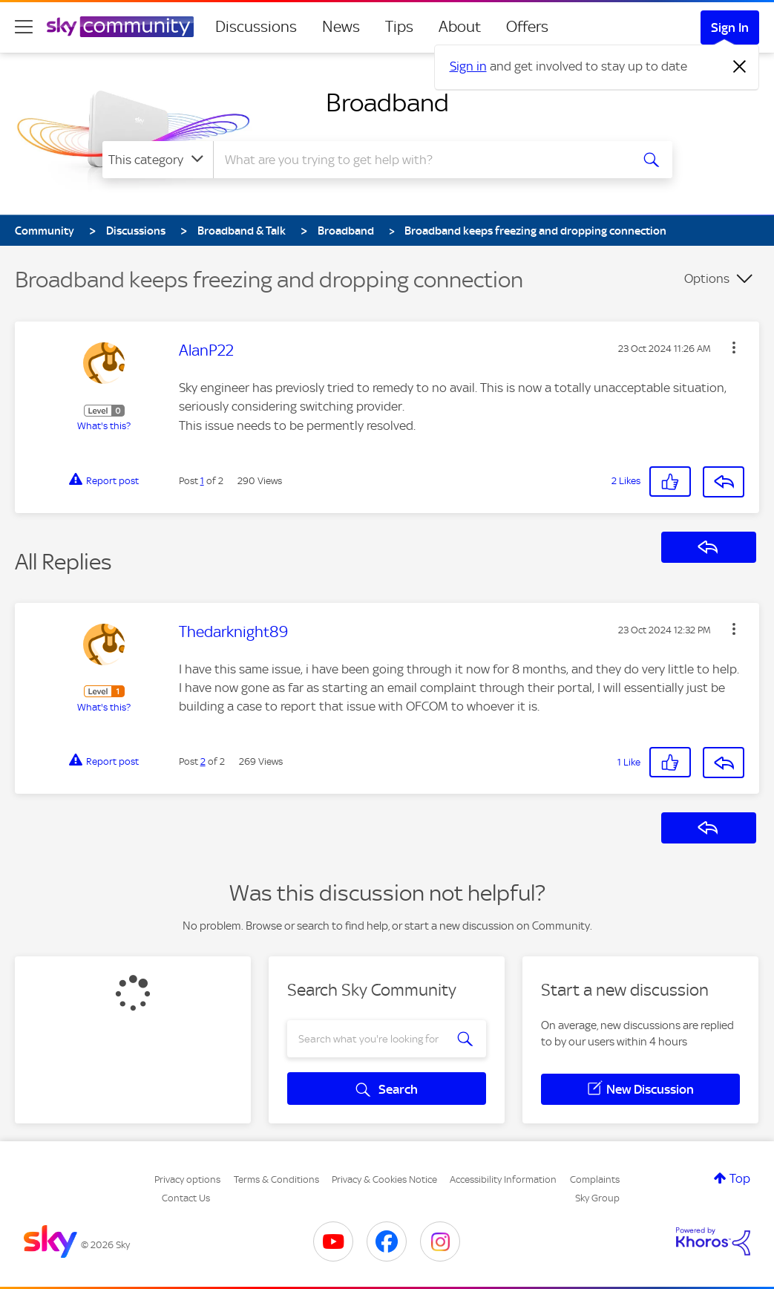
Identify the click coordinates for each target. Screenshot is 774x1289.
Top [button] (739, 1178)
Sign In (730, 27)
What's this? (104, 425)
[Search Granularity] (157, 159)
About (460, 27)
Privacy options (187, 1179)
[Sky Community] (120, 27)
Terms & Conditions (276, 1179)
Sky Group (597, 1198)
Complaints (595, 1179)
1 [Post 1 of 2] (202, 480)
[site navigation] (24, 27)
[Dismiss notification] (740, 67)
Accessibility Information (503, 1179)
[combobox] (420, 159)
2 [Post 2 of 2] (203, 761)
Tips (399, 27)
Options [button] (706, 278)
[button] (734, 347)
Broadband (387, 102)
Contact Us (186, 1198)
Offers (527, 27)
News (341, 27)
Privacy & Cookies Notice (384, 1179)
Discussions (256, 27)
